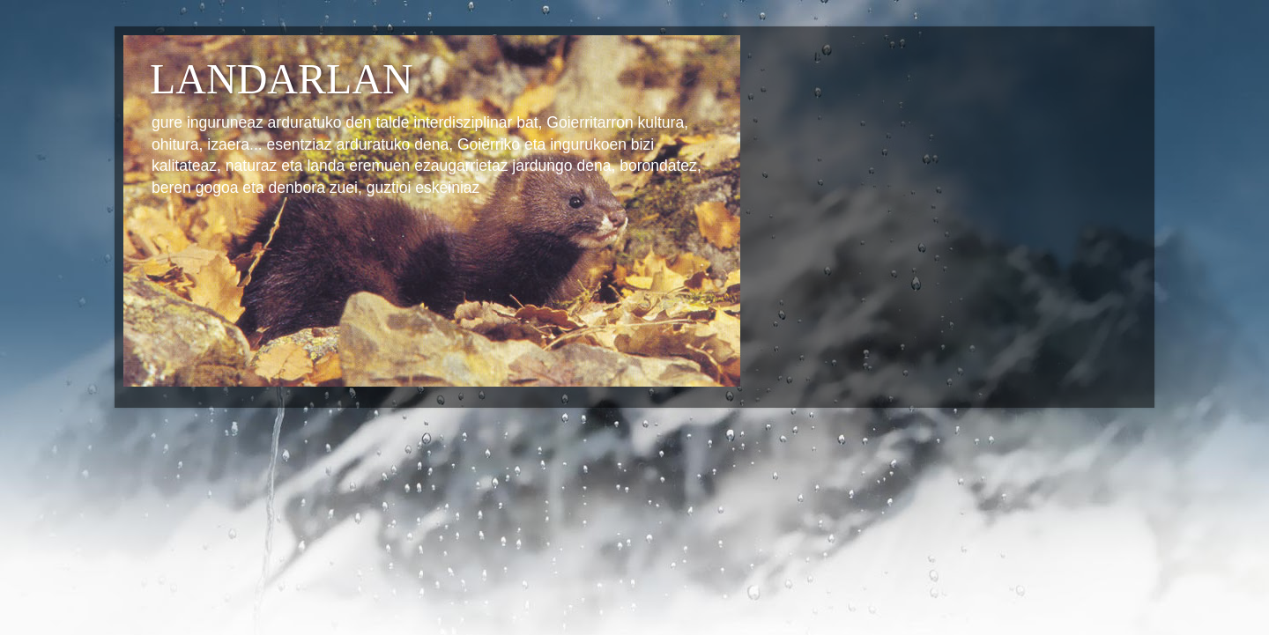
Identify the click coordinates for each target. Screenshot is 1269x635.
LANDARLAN (281, 78)
